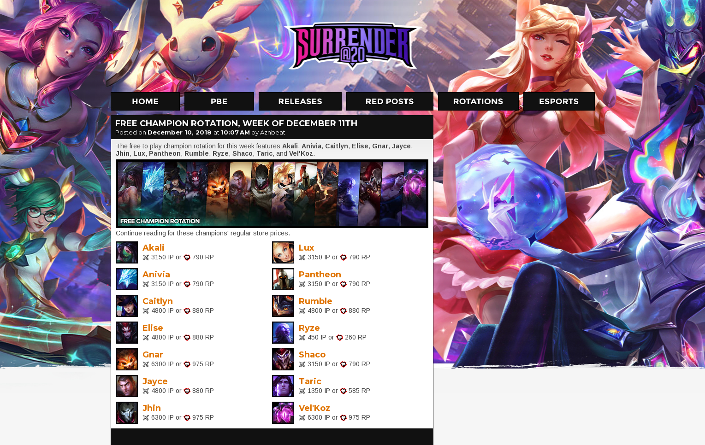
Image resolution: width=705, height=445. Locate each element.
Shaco (312, 355)
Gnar (152, 355)
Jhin (151, 408)
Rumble (315, 301)
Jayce (155, 381)
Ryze (309, 328)
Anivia (156, 274)
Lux (306, 248)
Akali (153, 248)
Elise (152, 328)
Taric (310, 381)
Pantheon (320, 274)
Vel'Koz (314, 408)
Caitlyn (157, 301)
